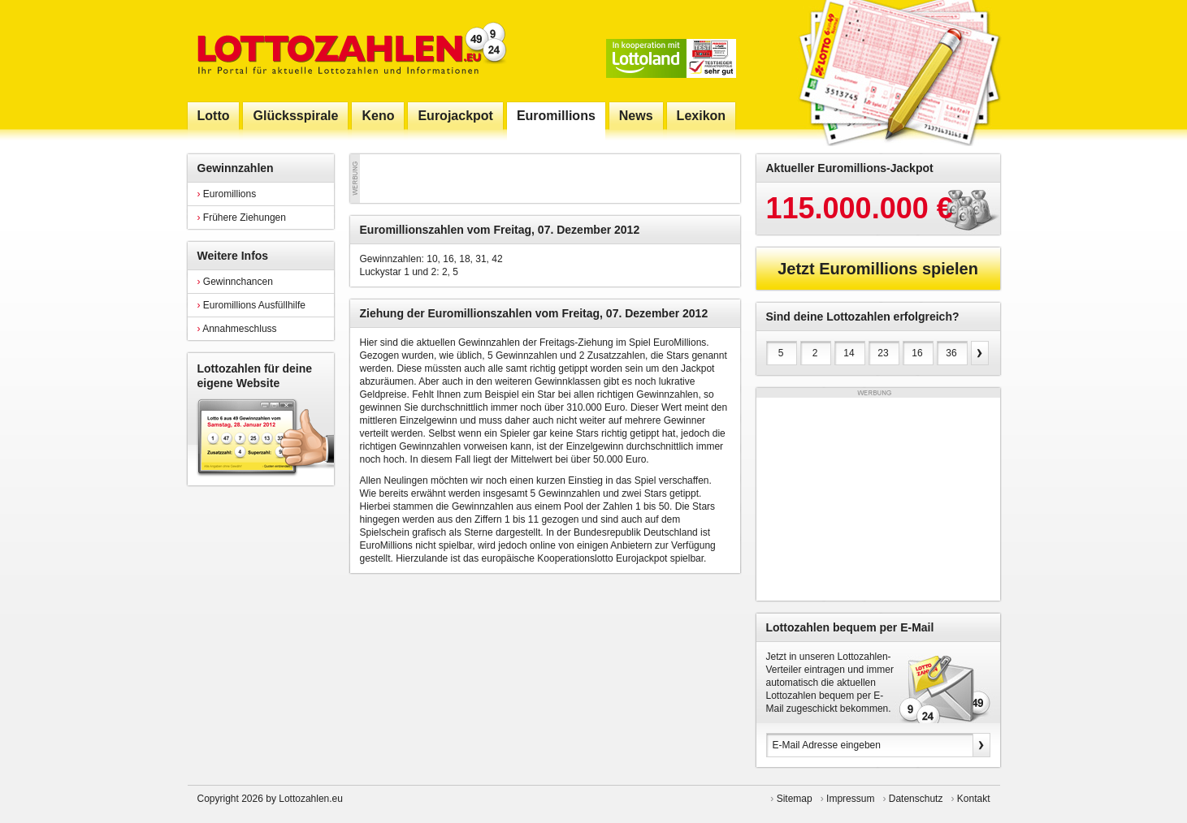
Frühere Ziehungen (241, 217)
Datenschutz (916, 798)
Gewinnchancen (235, 281)
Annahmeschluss (237, 328)
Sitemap (794, 798)
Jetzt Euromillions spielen (878, 269)
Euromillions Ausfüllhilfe (251, 305)
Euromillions (227, 194)
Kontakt (973, 798)
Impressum (850, 798)
